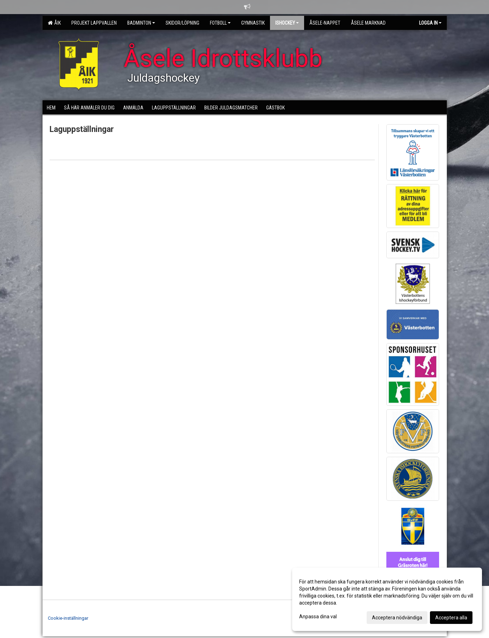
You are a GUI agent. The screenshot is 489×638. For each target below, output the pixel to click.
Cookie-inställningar (68, 618)
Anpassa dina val (318, 616)
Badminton (141, 23)
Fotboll (220, 23)
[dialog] (387, 599)
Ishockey (287, 23)
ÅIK (54, 23)
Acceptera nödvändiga (397, 617)
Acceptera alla (451, 617)
